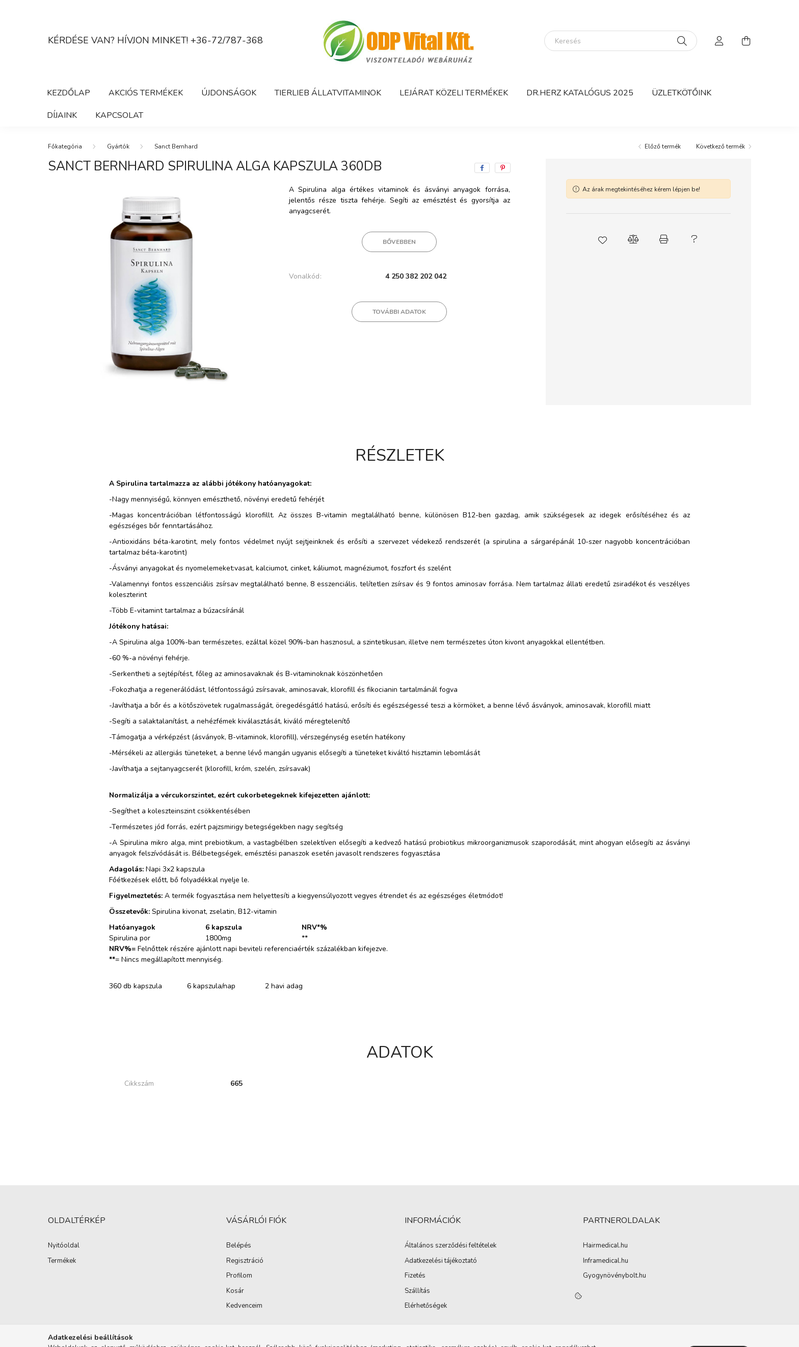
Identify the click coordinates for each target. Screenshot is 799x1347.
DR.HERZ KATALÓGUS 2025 (579, 92)
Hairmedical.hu (605, 1246)
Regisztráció (244, 1261)
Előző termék (663, 146)
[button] (602, 239)
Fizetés (415, 1276)
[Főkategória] (65, 146)
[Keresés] (620, 41)
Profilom (239, 1276)
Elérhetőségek (426, 1306)
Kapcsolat (119, 115)
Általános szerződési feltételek (450, 1246)
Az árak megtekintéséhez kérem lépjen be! (641, 189)
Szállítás (417, 1291)
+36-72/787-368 (227, 40)
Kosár (235, 1291)
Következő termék (720, 146)
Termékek (62, 1261)
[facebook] (482, 168)
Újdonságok (228, 92)
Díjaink (62, 115)
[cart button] (746, 41)
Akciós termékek (146, 92)
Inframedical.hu (605, 1261)
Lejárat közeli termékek (454, 92)
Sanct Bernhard (176, 146)
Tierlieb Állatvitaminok (328, 92)
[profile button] (719, 41)
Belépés (238, 1246)
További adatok (399, 312)
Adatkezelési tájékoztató (441, 1261)
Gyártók (118, 146)
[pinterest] (503, 168)
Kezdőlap (68, 92)
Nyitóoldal (63, 1246)
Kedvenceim (244, 1306)
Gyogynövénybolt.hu (614, 1276)
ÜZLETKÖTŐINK (681, 92)
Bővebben (399, 242)
